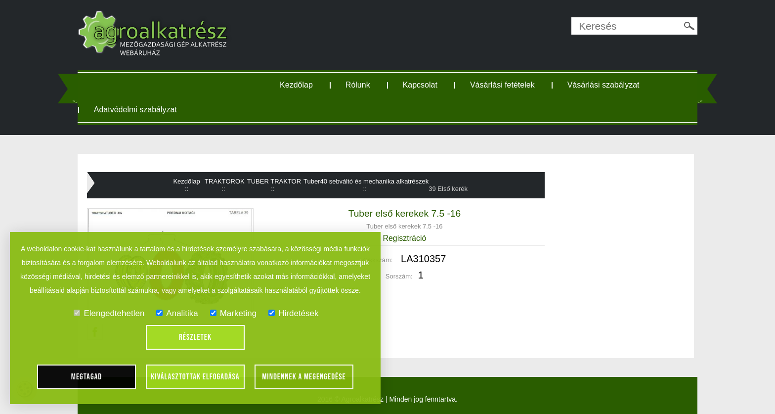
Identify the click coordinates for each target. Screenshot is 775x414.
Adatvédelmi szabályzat (135, 109)
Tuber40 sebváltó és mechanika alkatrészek (366, 181)
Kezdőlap (296, 85)
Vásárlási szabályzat (603, 85)
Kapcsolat (420, 85)
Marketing (233, 313)
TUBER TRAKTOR (274, 181)
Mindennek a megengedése (304, 377)
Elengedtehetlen (109, 313)
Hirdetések (293, 313)
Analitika (177, 313)
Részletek (195, 337)
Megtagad (86, 377)
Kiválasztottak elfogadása (195, 377)
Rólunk (357, 85)
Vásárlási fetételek (502, 85)
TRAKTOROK (225, 181)
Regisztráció (404, 238)
